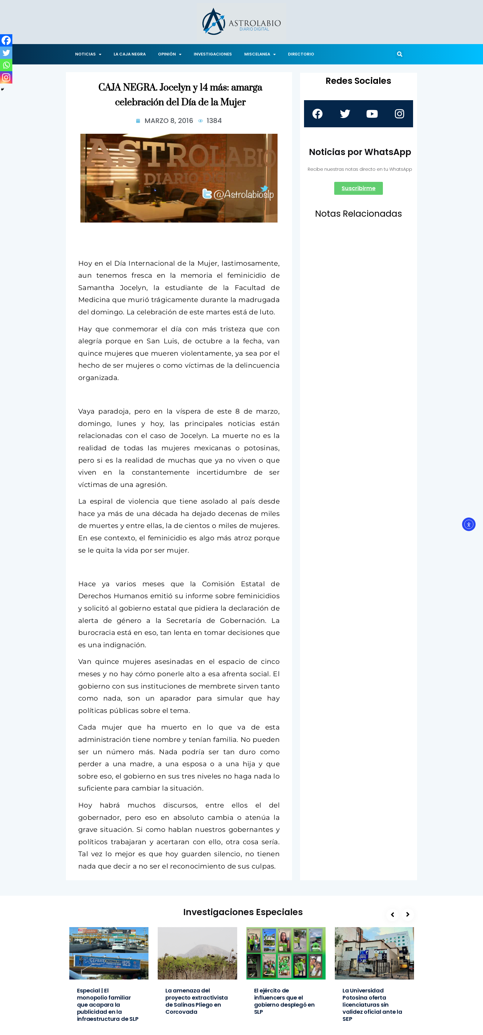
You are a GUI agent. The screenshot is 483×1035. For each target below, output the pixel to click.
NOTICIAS (88, 54)
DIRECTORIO (301, 54)
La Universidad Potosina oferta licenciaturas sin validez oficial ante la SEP (372, 1005)
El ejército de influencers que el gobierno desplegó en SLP (284, 1001)
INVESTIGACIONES (213, 54)
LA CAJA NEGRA (130, 54)
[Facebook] (6, 40)
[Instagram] (6, 77)
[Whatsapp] (6, 65)
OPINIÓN (169, 54)
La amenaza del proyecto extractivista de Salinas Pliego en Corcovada (196, 1001)
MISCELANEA (260, 54)
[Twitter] (6, 53)
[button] (400, 54)
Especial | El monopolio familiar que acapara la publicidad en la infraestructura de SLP (108, 1005)
